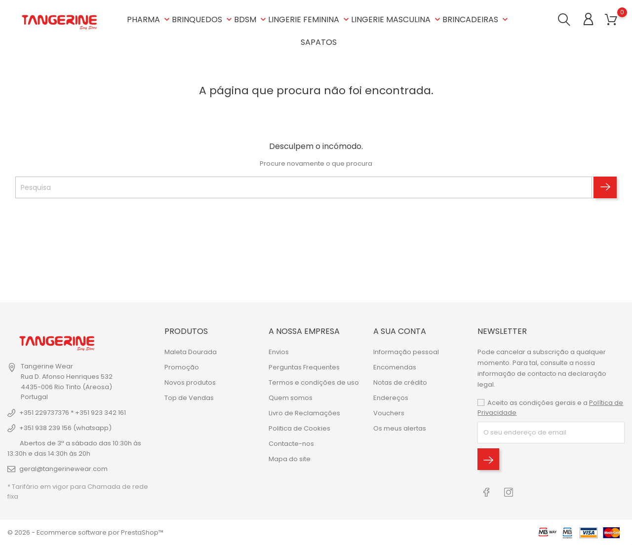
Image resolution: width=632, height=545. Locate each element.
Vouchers (388, 413)
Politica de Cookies (299, 428)
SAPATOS (319, 42)
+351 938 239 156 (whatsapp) (65, 428)
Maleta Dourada (190, 352)
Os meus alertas (399, 428)
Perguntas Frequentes (304, 367)
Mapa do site (290, 459)
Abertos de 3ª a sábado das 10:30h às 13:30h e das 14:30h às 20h (74, 448)
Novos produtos (190, 382)
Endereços (390, 397)
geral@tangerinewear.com (63, 468)
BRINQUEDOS (203, 19)
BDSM (251, 19)
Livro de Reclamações (304, 413)
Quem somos (291, 397)
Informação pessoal (406, 352)
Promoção (181, 367)
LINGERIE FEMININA (309, 19)
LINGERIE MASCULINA (396, 19)
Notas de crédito (400, 382)
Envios (279, 352)
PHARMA (149, 19)
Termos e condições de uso (314, 382)
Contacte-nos (291, 443)
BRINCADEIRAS (476, 19)
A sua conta (399, 331)
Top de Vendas (189, 397)
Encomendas (394, 367)
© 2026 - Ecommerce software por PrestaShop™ (85, 532)
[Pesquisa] (303, 187)
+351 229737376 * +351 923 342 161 (72, 412)
